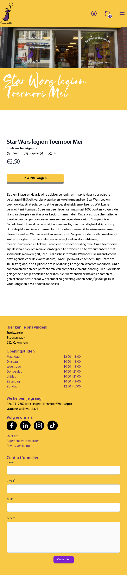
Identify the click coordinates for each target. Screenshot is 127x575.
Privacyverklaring (18, 446)
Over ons (13, 436)
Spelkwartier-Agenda (22, 148)
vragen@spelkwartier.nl (22, 409)
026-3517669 (15, 404)
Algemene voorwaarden (23, 441)
